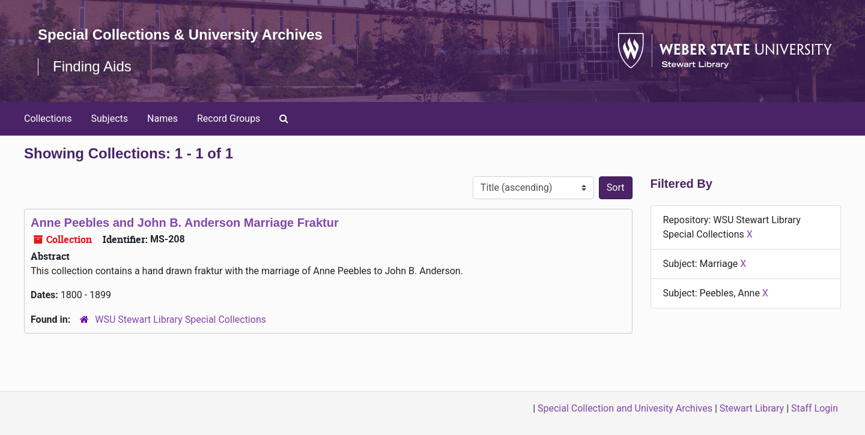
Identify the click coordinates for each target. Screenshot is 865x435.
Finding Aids (92, 66)
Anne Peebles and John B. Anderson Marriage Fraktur (185, 222)
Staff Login (814, 408)
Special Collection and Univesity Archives (625, 408)
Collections (48, 118)
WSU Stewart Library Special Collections (180, 319)
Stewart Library (752, 408)
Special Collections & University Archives (180, 34)
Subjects (109, 118)
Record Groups (228, 118)
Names (162, 118)
